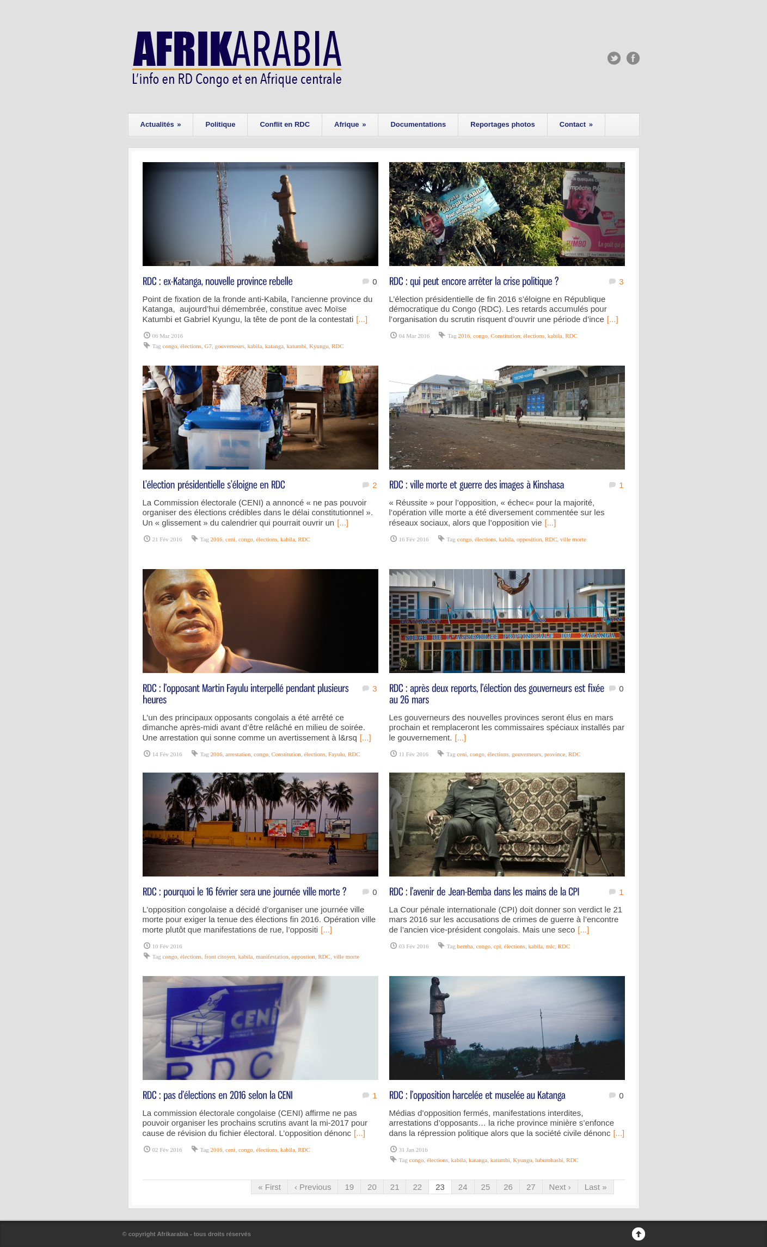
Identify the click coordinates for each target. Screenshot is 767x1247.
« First (269, 1187)
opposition (529, 539)
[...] (361, 319)
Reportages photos (502, 124)
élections (190, 346)
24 (463, 1187)
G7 (208, 346)
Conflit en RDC (285, 124)
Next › (560, 1187)
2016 (464, 335)
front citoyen (220, 956)
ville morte (573, 539)
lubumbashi (549, 1160)
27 (531, 1187)
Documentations (418, 124)
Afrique (350, 124)
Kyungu (318, 346)
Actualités (160, 124)
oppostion (303, 956)
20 (372, 1187)
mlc (550, 946)
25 (485, 1187)
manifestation (272, 956)
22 (417, 1187)
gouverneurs (229, 346)
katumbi (296, 346)
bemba (465, 946)
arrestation (237, 754)
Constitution (505, 335)
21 (395, 1187)
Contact (576, 124)
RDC (338, 346)
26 (508, 1187)
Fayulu (336, 754)
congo (170, 346)
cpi (497, 946)
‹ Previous (313, 1187)
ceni (230, 539)
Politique (220, 124)
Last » (596, 1187)
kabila (254, 346)
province (554, 754)
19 (349, 1187)
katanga (274, 346)
